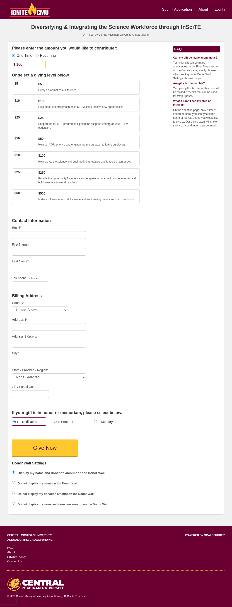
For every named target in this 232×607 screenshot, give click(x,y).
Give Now (45, 448)
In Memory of (105, 422)
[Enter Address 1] (49, 327)
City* (15, 353)
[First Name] (49, 252)
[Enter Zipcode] (30, 394)
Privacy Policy (16, 556)
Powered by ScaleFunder (205, 535)
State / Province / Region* (30, 370)
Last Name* (20, 261)
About (203, 9)
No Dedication (25, 422)
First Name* (20, 244)
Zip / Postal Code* (25, 387)
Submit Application (177, 9)
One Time (22, 55)
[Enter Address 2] (49, 344)
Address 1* (19, 319)
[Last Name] (49, 268)
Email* (16, 227)
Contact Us (14, 561)
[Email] (49, 235)
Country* (18, 303)
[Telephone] (30, 285)
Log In (220, 9)
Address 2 (19, 336)
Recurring (46, 55)
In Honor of (63, 422)
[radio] (29, 422)
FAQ (10, 547)
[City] (39, 360)
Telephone (19, 278)
